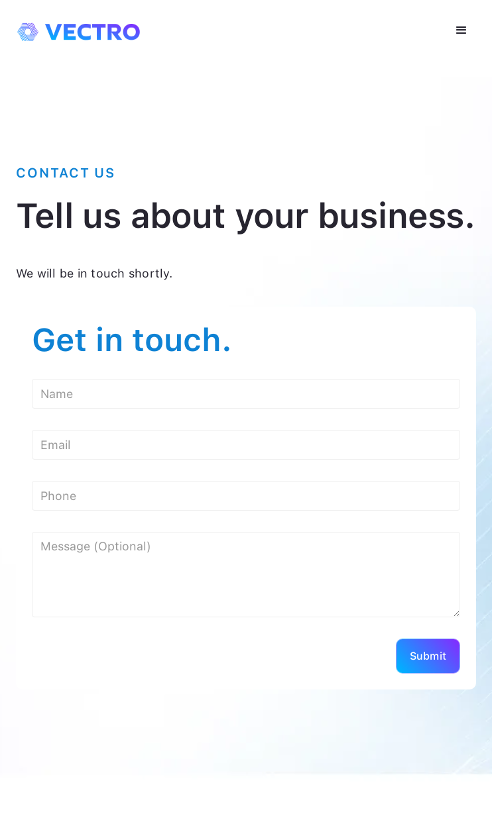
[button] (461, 30)
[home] (75, 27)
